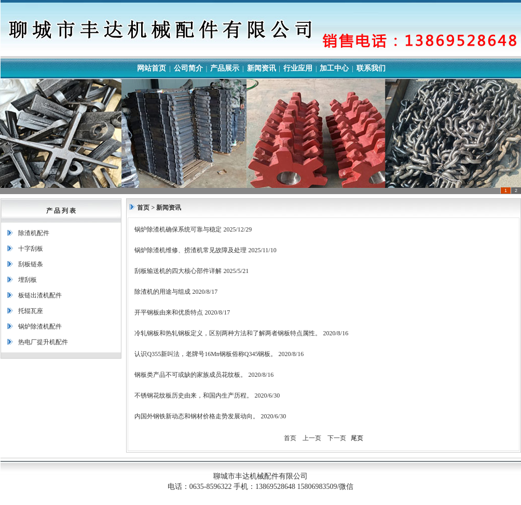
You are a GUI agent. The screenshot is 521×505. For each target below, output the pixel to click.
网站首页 (151, 68)
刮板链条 (30, 264)
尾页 (357, 438)
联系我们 (371, 68)
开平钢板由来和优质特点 (168, 312)
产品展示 (224, 68)
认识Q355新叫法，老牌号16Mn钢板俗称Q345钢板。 (205, 354)
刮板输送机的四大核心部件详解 (178, 271)
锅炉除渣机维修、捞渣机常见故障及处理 (190, 250)
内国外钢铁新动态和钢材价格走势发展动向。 (196, 416)
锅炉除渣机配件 (40, 326)
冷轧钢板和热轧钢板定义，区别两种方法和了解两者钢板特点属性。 (227, 333)
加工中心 (334, 68)
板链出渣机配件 (40, 295)
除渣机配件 (33, 233)
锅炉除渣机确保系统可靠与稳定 (178, 229)
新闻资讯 (261, 68)
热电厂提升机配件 (43, 342)
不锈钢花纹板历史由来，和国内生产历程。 (193, 395)
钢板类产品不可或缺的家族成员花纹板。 (190, 374)
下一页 (336, 438)
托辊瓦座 (30, 311)
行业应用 (297, 68)
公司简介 (188, 68)
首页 (143, 207)
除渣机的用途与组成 (162, 291)
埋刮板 (27, 279)
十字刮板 (30, 248)
